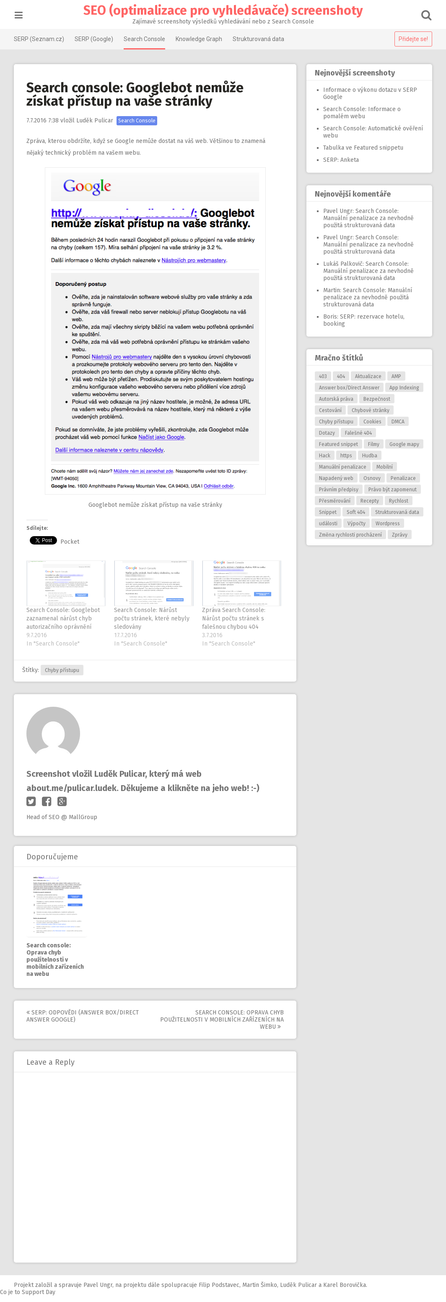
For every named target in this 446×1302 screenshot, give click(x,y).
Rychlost (397, 501)
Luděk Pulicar (95, 120)
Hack (323, 456)
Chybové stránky (370, 410)
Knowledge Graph (199, 39)
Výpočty (356, 524)
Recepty (369, 501)
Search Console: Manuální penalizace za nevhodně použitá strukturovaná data (367, 218)
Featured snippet (337, 444)
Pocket (70, 541)
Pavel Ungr (337, 211)
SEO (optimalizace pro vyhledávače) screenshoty (223, 10)
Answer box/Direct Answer (348, 388)
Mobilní (384, 467)
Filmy (373, 444)
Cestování (329, 410)
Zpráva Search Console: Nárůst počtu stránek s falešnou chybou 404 (234, 618)
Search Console (145, 39)
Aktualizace (367, 376)
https (345, 456)
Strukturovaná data (259, 39)
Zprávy (399, 535)
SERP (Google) (94, 39)
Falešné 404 (357, 433)
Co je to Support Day (27, 1292)
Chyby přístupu (63, 670)
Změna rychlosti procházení (349, 535)
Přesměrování (334, 501)
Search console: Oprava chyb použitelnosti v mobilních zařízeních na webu (56, 960)
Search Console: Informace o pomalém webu (361, 113)
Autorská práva (335, 399)
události (327, 524)
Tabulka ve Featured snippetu (362, 147)
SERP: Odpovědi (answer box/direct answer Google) (83, 1016)
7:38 (43, 120)
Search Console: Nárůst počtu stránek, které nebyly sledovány (152, 618)
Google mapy (403, 444)
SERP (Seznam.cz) (40, 39)
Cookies (372, 422)
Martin (330, 290)
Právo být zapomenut (392, 490)
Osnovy (371, 478)
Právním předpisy (338, 490)
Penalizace (402, 478)
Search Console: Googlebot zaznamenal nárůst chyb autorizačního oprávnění (64, 618)
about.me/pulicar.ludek (72, 788)
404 (340, 376)
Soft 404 (355, 512)
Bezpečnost (376, 399)
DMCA (397, 422)
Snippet (327, 512)
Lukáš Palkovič (342, 263)
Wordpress (387, 524)
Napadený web (335, 478)
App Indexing (403, 388)
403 (322, 376)
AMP (395, 376)
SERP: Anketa (340, 159)
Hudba (368, 456)
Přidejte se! (412, 39)
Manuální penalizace (342, 467)
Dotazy (326, 433)
